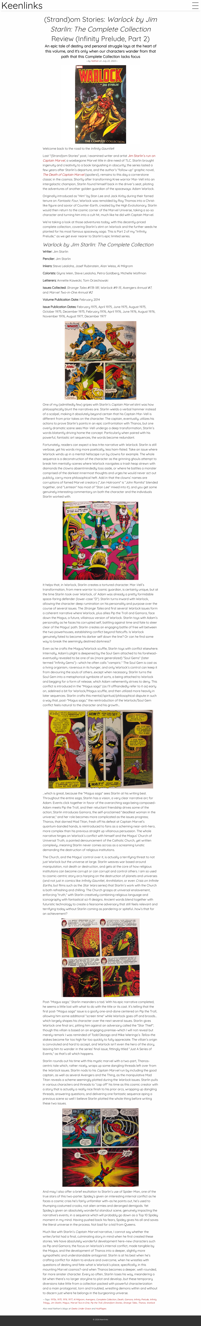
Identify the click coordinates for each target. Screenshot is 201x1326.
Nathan (94, 61)
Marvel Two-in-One (79, 1302)
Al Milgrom (78, 1299)
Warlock (151, 1302)
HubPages (101, 1308)
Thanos (142, 1302)
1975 (59, 1299)
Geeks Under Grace (81, 1308)
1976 (65, 1299)
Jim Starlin (56, 1302)
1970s (53, 1299)
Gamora (129, 1299)
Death (120, 1299)
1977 (70, 1299)
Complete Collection (106, 1299)
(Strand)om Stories (112, 1302)
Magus (65, 1302)
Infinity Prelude (141, 1299)
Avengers (90, 1299)
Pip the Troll (96, 1302)
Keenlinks (104, 1319)
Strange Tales (130, 1302)
